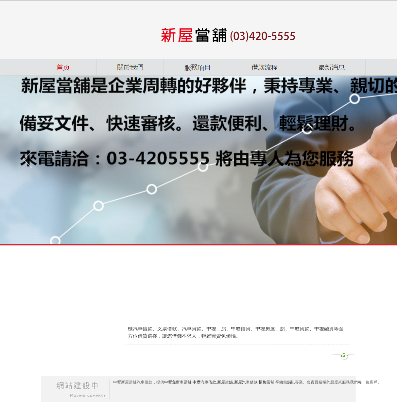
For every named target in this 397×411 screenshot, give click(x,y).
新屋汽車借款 (246, 382)
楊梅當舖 (266, 382)
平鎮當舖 (283, 382)
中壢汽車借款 (204, 382)
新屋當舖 (225, 382)
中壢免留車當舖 (178, 382)
